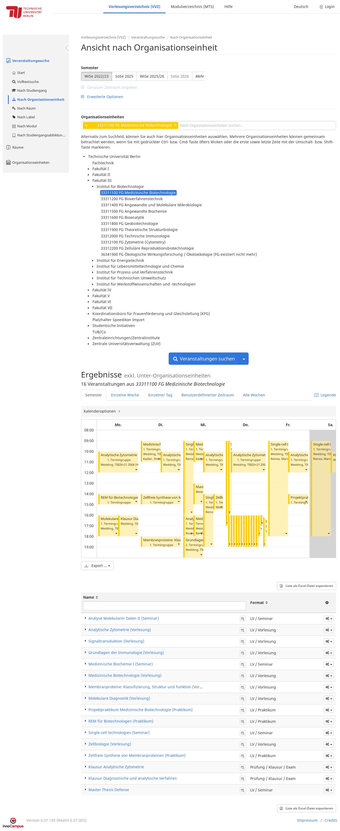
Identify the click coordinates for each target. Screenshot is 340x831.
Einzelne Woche (125, 394)
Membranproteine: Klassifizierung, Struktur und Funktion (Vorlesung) (150, 686)
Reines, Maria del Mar (286, 459)
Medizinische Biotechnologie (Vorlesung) (125, 675)
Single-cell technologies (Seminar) (119, 732)
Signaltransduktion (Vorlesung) (116, 641)
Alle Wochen (254, 394)
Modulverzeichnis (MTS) (192, 6)
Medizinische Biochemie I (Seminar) (120, 663)
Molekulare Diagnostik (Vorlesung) (119, 698)
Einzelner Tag (160, 394)
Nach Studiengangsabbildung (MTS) (40, 135)
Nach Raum (23, 108)
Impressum (307, 820)
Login (327, 6)
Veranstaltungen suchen (204, 358)
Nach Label (23, 117)
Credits (331, 820)
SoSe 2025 (124, 76)
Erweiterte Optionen (102, 96)
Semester (89, 67)
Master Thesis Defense (108, 789)
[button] (136, 469)
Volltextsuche (25, 81)
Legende (325, 394)
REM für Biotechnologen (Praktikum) (130, 497)
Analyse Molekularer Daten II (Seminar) (123, 618)
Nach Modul (24, 126)
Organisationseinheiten (27, 162)
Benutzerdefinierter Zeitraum (207, 394)
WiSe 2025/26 (152, 76)
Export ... (97, 565)
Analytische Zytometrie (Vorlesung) (129, 455)
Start (18, 72)
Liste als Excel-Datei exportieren (306, 586)
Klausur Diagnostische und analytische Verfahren (132, 778)
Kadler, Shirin (152, 459)
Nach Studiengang (29, 90)
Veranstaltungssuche (27, 60)
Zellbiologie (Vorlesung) (109, 743)
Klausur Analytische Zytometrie (116, 766)
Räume (14, 147)
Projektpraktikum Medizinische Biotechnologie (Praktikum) (140, 709)
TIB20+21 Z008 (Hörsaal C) (133, 465)
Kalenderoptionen (100, 411)
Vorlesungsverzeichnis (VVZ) (134, 6)
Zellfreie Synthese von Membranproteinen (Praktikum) (136, 755)
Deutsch (301, 6)
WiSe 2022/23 (96, 76)
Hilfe (228, 6)
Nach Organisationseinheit (38, 99)
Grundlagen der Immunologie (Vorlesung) (126, 652)
